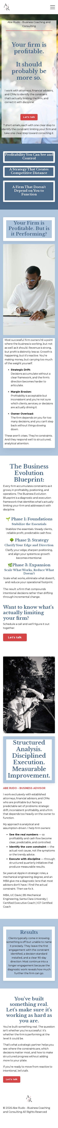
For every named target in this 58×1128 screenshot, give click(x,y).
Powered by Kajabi (29, 1120)
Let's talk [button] (29, 117)
